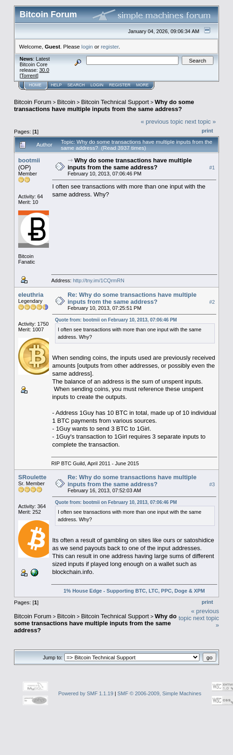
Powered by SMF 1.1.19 (85, 693)
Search (76, 85)
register (109, 46)
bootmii (29, 160)
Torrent (29, 75)
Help (56, 85)
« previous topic (162, 121)
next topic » (200, 121)
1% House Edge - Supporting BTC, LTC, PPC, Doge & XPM (134, 591)
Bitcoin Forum (32, 101)
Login (96, 85)
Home (35, 85)
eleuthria (30, 294)
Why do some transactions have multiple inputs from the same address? (104, 105)
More (142, 85)
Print (207, 130)
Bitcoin (66, 101)
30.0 (44, 70)
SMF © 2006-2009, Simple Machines (159, 693)
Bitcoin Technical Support (115, 101)
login (87, 46)
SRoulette (32, 477)
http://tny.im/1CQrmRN (98, 280)
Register (119, 85)
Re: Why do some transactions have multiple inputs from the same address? (132, 298)
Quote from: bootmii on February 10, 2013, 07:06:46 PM (116, 319)
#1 (212, 167)
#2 (212, 302)
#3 (212, 484)
